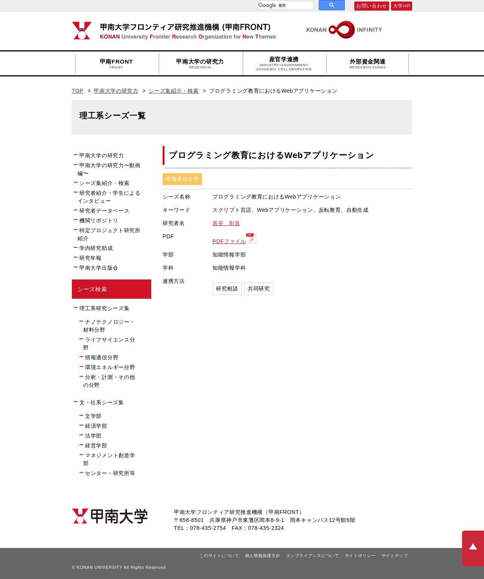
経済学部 (96, 426)
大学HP (401, 6)
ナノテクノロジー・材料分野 (109, 326)
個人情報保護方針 (263, 555)
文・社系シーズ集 (101, 402)
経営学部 (96, 445)
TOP (78, 91)
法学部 (93, 436)
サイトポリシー (360, 555)
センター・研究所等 (110, 473)
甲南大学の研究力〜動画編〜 (109, 169)
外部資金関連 (367, 64)
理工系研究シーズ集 (104, 308)
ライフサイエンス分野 (109, 344)
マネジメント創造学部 (109, 459)
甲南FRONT (116, 64)
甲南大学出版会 (98, 268)
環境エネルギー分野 (110, 367)
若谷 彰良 (226, 223)
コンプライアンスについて (312, 555)
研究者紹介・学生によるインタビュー (109, 197)
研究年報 (90, 258)
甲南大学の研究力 (200, 64)
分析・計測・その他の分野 (109, 381)
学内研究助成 (96, 248)
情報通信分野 (101, 357)
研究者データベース (107, 210)
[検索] (285, 5)
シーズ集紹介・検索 (174, 91)
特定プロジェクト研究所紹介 (109, 234)
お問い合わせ (371, 6)
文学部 (93, 416)
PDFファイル (229, 241)
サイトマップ (395, 555)
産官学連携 (284, 63)
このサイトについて (219, 555)
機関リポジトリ (102, 220)
